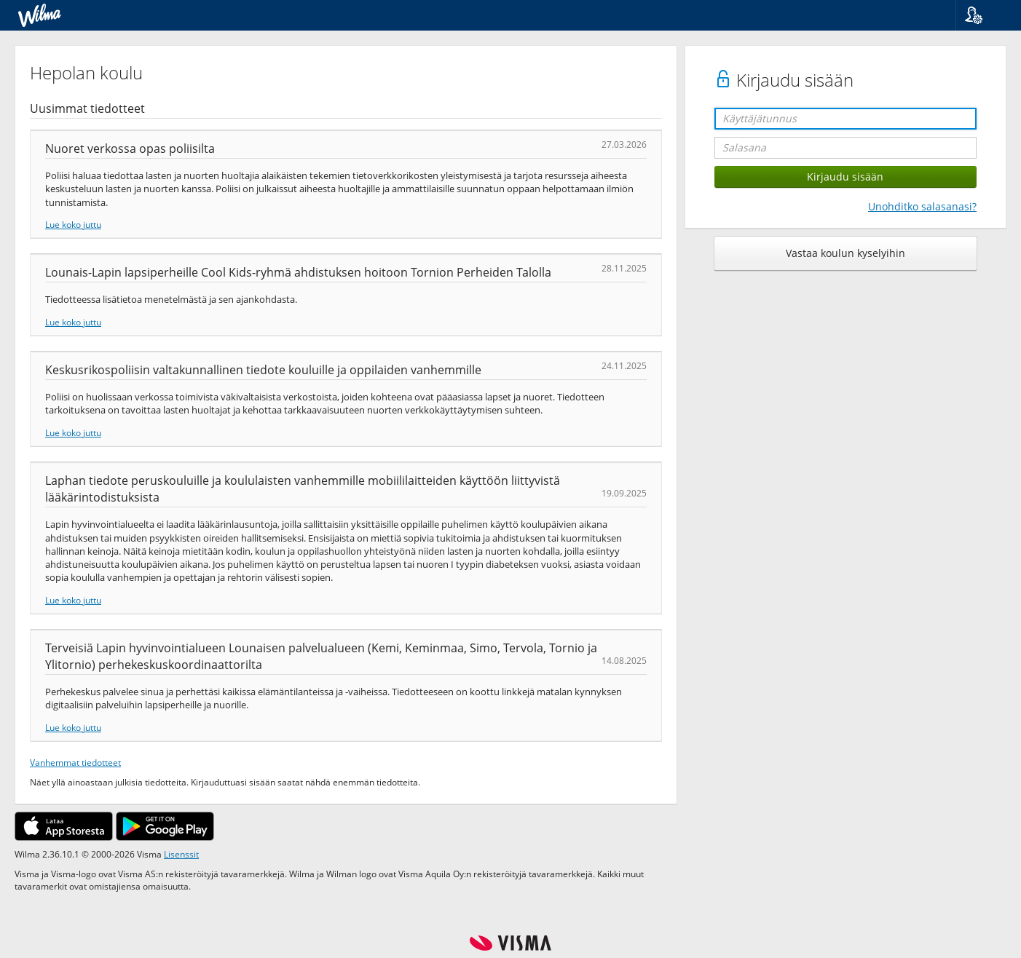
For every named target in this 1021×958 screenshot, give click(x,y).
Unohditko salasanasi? (922, 206)
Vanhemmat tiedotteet (75, 762)
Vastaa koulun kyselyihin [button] (845, 253)
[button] (982, 15)
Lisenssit (181, 854)
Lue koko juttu (73, 224)
